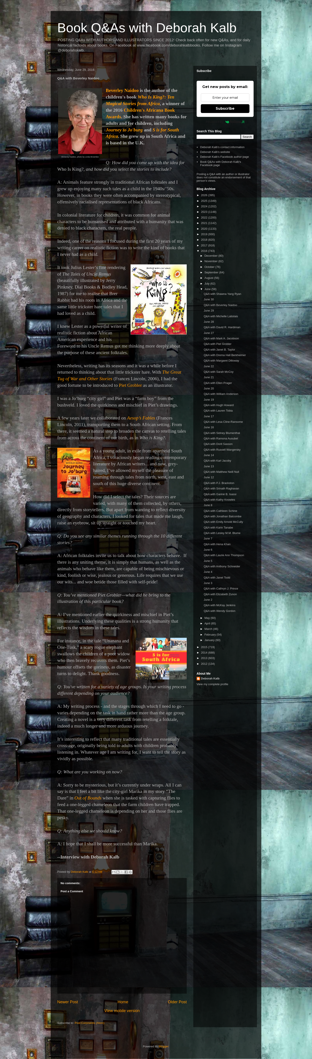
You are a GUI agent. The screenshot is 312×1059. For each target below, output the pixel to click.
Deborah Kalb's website (215, 152)
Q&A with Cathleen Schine (220, 510)
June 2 (208, 599)
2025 (204, 200)
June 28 (209, 321)
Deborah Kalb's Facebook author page (224, 156)
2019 (204, 234)
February (210, 634)
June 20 (209, 388)
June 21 (209, 377)
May (207, 618)
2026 (204, 195)
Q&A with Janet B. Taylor (219, 349)
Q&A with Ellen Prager (218, 383)
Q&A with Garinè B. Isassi (220, 494)
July (207, 283)
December (211, 255)
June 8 (208, 505)
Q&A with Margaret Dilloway (221, 360)
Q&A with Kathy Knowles (219, 499)
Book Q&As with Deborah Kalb (147, 27)
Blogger (163, 1046)
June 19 (209, 399)
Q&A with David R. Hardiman (222, 327)
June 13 (209, 466)
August (209, 278)
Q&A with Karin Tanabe (218, 527)
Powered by (225, 122)
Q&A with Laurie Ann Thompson (224, 555)
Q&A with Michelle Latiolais (221, 316)
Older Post (177, 1002)
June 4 (208, 571)
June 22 (209, 366)
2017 (204, 245)
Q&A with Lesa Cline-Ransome (223, 421)
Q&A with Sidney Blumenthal (222, 433)
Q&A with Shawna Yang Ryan (222, 294)
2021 (204, 223)
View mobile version (122, 1011)
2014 (204, 652)
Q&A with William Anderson (221, 394)
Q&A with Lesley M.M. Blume (222, 533)
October (209, 267)
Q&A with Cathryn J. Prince (221, 588)
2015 (204, 647)
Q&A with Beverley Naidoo (220, 305)
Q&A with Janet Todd (217, 577)
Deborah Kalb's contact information (222, 147)
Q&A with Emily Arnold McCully (223, 521)
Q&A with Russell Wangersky (222, 449)
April (207, 623)
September (211, 272)
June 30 (209, 299)
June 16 (209, 427)
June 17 (209, 416)
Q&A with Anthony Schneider (222, 566)
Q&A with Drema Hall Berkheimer (225, 355)
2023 (204, 211)
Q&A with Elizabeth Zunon (220, 594)
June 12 (209, 477)
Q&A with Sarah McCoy (218, 371)
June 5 (208, 561)
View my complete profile (212, 684)
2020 (204, 228)
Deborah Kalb (210, 678)
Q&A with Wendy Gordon (219, 611)
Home (123, 1002)
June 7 (208, 538)
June (208, 289)
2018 (204, 239)
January (209, 640)
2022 (204, 217)
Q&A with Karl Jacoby (217, 460)
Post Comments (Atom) (89, 1023)
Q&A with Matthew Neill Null (221, 471)
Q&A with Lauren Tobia (218, 410)
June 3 (208, 583)
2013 (204, 658)
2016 (204, 251)
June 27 (209, 333)
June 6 (208, 549)
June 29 (209, 310)
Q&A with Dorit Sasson (218, 444)
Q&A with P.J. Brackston (219, 483)
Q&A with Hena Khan (217, 544)
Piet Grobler (130, 385)
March (208, 629)
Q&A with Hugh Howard (219, 405)
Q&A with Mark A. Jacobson (221, 338)
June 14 (209, 455)
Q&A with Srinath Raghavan (221, 488)
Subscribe (225, 108)
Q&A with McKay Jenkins (219, 605)
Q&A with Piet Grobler (217, 344)
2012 (204, 663)
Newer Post (67, 1002)
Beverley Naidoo (122, 90)
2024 (204, 206)
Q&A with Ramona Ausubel (221, 438)
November (211, 261)
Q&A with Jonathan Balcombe (222, 516)
